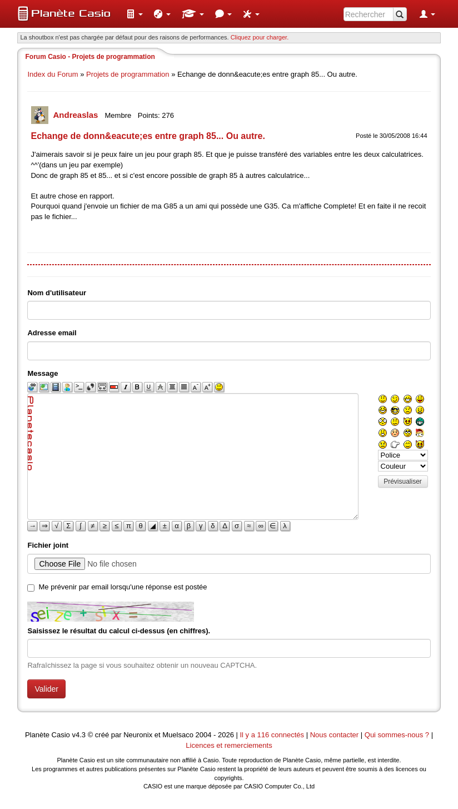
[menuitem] (134, 14)
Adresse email (51, 333)
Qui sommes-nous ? (397, 735)
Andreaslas (76, 115)
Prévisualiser (403, 481)
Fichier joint (47, 545)
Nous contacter (334, 735)
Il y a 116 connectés (273, 735)
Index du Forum (52, 74)
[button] (134, 14)
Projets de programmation (128, 74)
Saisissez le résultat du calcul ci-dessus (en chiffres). (118, 631)
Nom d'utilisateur (56, 293)
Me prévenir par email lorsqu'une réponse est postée (122, 587)
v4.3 (79, 735)
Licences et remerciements (229, 745)
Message (42, 373)
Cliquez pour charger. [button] (260, 37)
